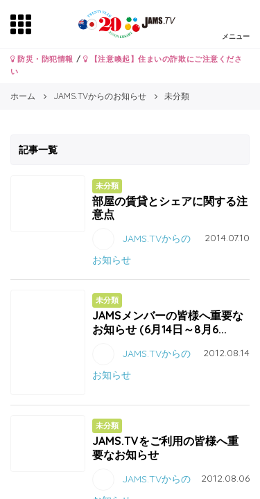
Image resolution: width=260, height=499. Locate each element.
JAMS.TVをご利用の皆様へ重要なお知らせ (165, 447)
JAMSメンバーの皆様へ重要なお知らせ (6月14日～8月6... (167, 321)
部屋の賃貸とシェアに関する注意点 (170, 207)
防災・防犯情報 (41, 59)
